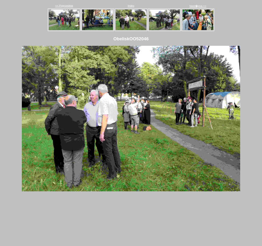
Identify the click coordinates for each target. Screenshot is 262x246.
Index (131, 5)
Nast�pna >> (197, 6)
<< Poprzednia (64, 5)
